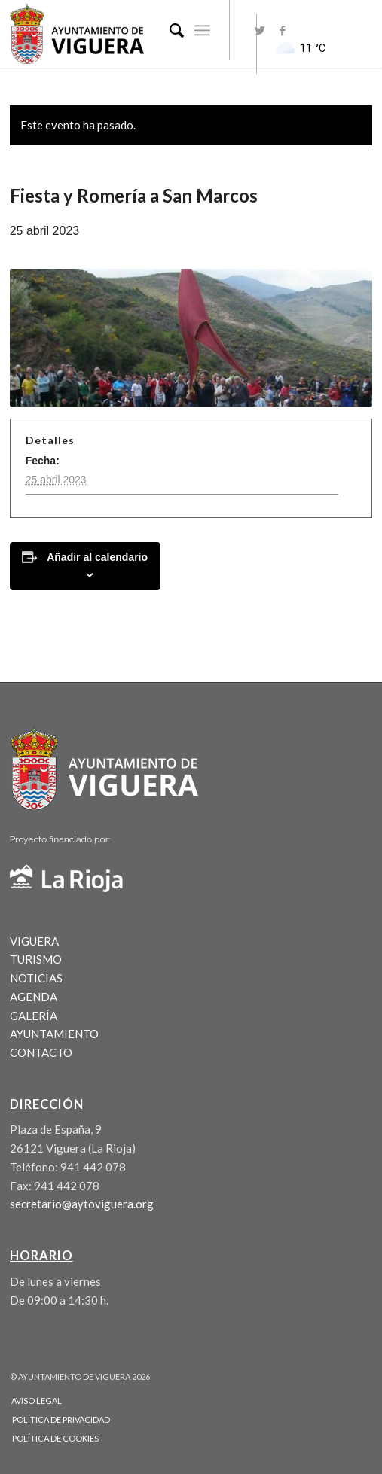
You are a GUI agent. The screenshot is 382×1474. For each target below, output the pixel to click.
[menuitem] (169, 30)
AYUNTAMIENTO (54, 1033)
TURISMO (36, 959)
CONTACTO (41, 1052)
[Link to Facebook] (282, 30)
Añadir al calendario (97, 557)
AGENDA (33, 996)
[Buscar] (169, 30)
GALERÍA (33, 1015)
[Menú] (202, 30)
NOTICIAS (36, 978)
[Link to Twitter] (260, 30)
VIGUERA (34, 941)
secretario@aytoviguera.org (82, 1204)
